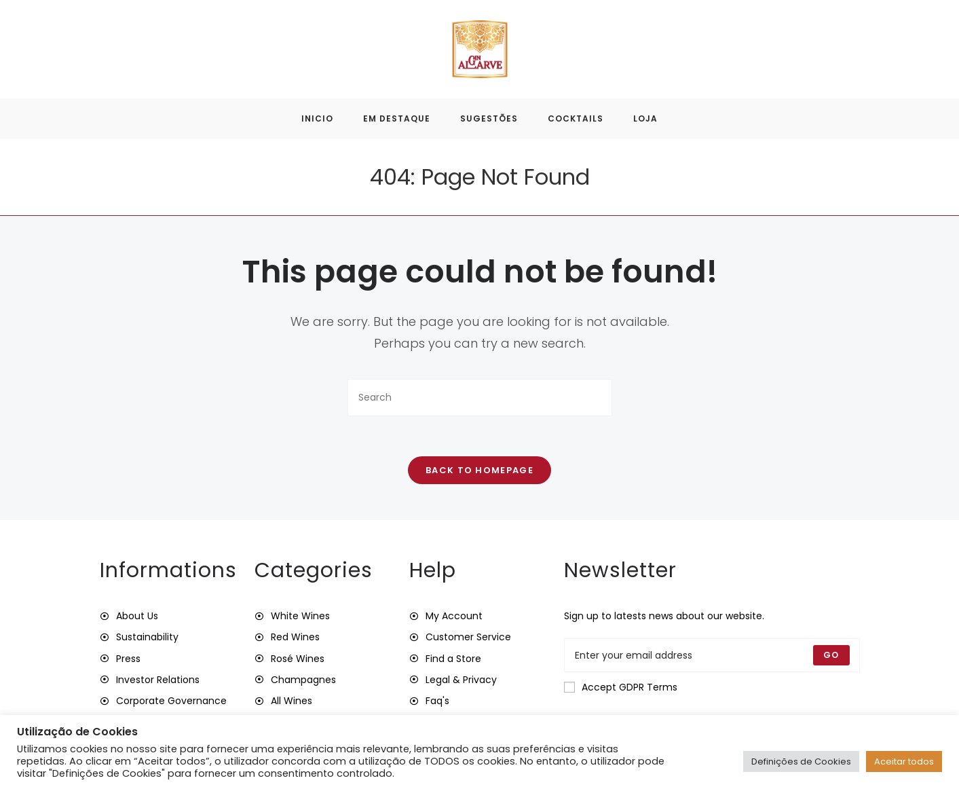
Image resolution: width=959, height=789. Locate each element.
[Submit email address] (831, 656)
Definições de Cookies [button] (801, 761)
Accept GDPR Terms (620, 688)
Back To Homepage (479, 470)
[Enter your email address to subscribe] (712, 656)
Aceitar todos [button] (904, 761)
